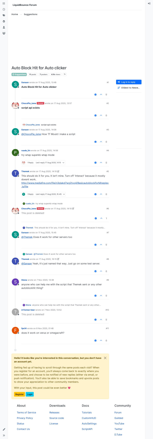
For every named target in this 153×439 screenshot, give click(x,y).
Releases (54, 412)
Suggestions (19, 74)
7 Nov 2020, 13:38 (45, 280)
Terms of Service (26, 412)
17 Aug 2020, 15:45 (47, 232)
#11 (107, 328)
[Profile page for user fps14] (15, 330)
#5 (108, 171)
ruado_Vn (25, 150)
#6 (108, 208)
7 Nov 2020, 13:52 (53, 310)
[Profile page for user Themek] (15, 173)
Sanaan (25, 82)
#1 (108, 82)
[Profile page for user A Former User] (15, 312)
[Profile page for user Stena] (15, 282)
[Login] (149, 3)
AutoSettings (89, 423)
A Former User (28, 310)
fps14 (24, 328)
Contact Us (23, 429)
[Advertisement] (76, 41)
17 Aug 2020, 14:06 (47, 129)
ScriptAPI (87, 429)
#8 (108, 259)
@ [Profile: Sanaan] (26, 263)
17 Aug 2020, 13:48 (47, 82)
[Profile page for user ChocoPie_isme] (15, 105)
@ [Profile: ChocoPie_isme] (31, 134)
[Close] (105, 358)
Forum (117, 412)
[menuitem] (149, 3)
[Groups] (4, 33)
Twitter (118, 429)
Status (20, 423)
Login (29, 394)
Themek (25, 171)
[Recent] (4, 9)
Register (19, 394)
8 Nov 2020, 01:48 (44, 328)
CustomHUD (89, 418)
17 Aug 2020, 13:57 (63, 103)
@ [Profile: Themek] (27, 237)
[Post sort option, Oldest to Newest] (128, 88)
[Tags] (4, 15)
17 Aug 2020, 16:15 (48, 259)
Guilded (118, 418)
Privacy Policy (25, 418)
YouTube (119, 423)
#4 (108, 150)
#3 (108, 129)
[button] (4, 429)
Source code (56, 418)
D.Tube (118, 434)
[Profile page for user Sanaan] (15, 84)
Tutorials (87, 412)
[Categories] (4, 3)
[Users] (4, 27)
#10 (107, 310)
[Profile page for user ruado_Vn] (15, 152)
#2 (108, 103)
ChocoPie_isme (28, 103)
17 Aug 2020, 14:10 (48, 171)
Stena (24, 280)
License (53, 423)
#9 (108, 280)
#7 (108, 232)
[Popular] (4, 21)
